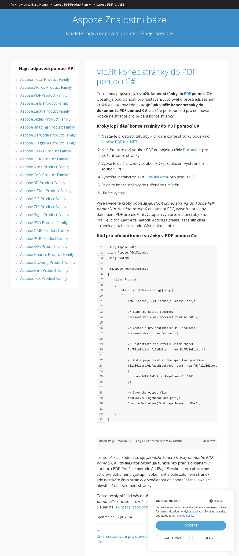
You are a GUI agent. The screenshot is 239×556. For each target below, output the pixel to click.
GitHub (178, 441)
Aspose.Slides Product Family (45, 119)
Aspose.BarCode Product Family (48, 135)
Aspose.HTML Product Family (45, 190)
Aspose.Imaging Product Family (47, 127)
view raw (209, 441)
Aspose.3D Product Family (42, 182)
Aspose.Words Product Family (46, 87)
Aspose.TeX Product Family (43, 278)
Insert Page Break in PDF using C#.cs (124, 441)
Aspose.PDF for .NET (119, 141)
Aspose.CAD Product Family (44, 174)
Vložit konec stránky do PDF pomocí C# (146, 76)
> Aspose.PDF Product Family (70, 4)
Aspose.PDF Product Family (43, 95)
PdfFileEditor (157, 177)
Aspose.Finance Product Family (47, 254)
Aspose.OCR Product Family (44, 159)
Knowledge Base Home (29, 4)
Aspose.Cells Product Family (44, 103)
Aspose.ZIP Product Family (43, 206)
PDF (187, 93)
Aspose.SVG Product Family (43, 246)
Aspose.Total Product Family (45, 79)
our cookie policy (182, 515)
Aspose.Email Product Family (45, 111)
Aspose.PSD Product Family (44, 222)
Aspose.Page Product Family (44, 214)
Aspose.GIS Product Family (43, 198)
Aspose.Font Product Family (44, 270)
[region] (157, 336)
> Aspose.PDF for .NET (108, 4)
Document (192, 149)
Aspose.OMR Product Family (44, 230)
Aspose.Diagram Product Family (48, 143)
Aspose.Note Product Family (44, 166)
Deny (209, 538)
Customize (173, 538)
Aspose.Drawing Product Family (47, 262)
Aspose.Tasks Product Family (45, 151)
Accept (191, 525)
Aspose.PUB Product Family (44, 238)
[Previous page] (137, 536)
